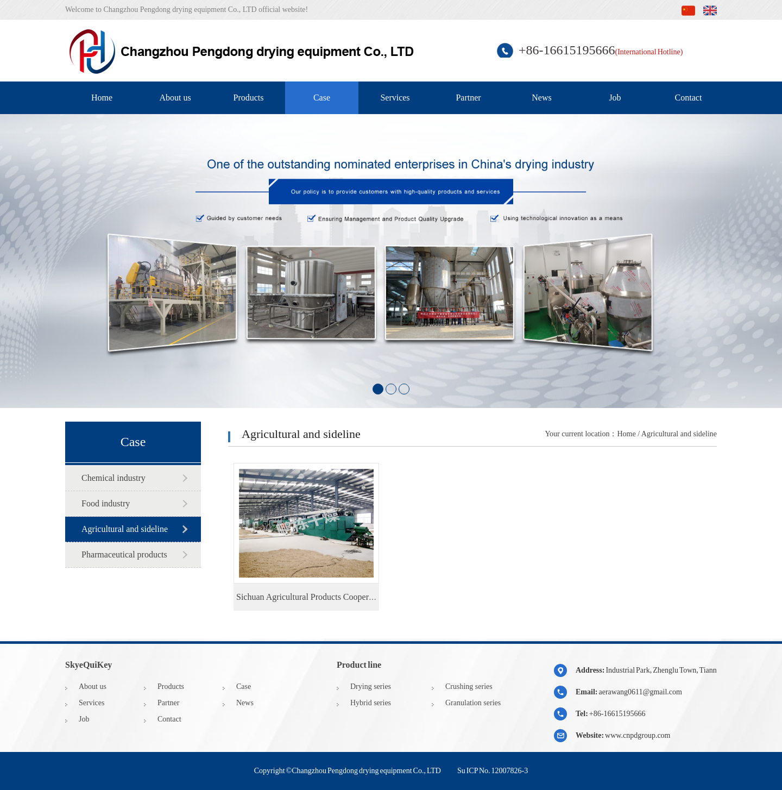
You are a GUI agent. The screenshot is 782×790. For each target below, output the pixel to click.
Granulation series (473, 703)
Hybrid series (370, 703)
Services (394, 97)
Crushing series (469, 686)
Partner (468, 97)
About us (175, 97)
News (541, 97)
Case (321, 97)
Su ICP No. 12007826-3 (492, 771)
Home (101, 97)
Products (249, 97)
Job (615, 97)
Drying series (370, 686)
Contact (688, 97)
